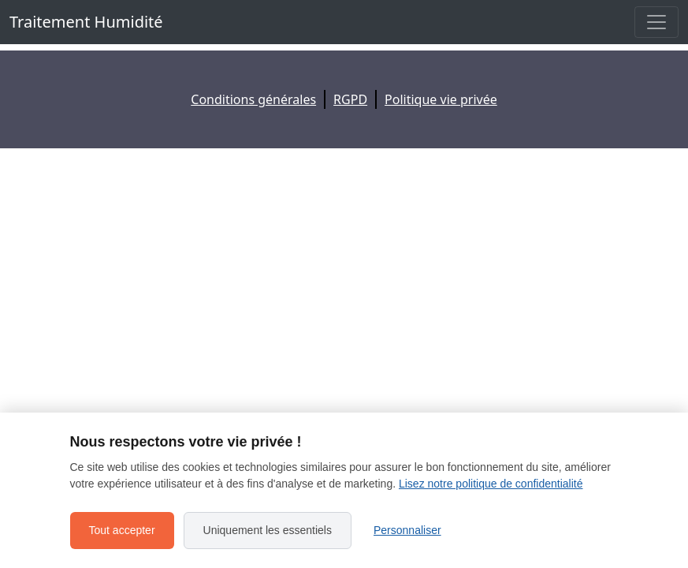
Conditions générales (253, 99)
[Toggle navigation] (656, 22)
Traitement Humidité (86, 21)
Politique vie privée (441, 99)
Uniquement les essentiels (267, 530)
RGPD (350, 99)
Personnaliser (407, 530)
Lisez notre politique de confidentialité (491, 483)
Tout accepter (122, 530)
